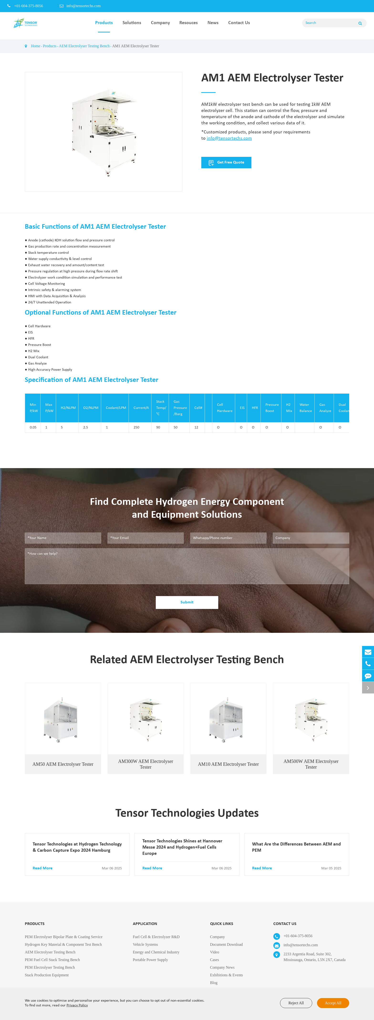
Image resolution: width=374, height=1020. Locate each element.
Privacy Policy (77, 1005)
